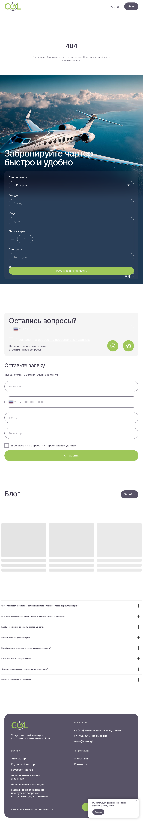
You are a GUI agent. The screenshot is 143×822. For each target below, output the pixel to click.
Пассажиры (17, 231)
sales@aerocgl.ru (85, 741)
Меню (131, 6)
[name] (71, 386)
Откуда (14, 195)
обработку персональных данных (64, 340)
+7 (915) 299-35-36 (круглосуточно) (97, 730)
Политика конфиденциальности (32, 809)
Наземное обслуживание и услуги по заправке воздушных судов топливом (29, 793)
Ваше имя (15, 285)
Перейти (130, 494)
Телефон (14, 321)
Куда (12, 213)
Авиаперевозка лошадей (27, 784)
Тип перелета (18, 177)
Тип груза (15, 249)
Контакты (80, 764)
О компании (82, 758)
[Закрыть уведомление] (136, 800)
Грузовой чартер (22, 769)
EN (118, 6)
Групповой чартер (23, 764)
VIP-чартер (18, 758)
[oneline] (71, 433)
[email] (71, 417)
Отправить (71, 455)
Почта (13, 303)
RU (111, 6)
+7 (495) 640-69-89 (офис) (91, 735)
